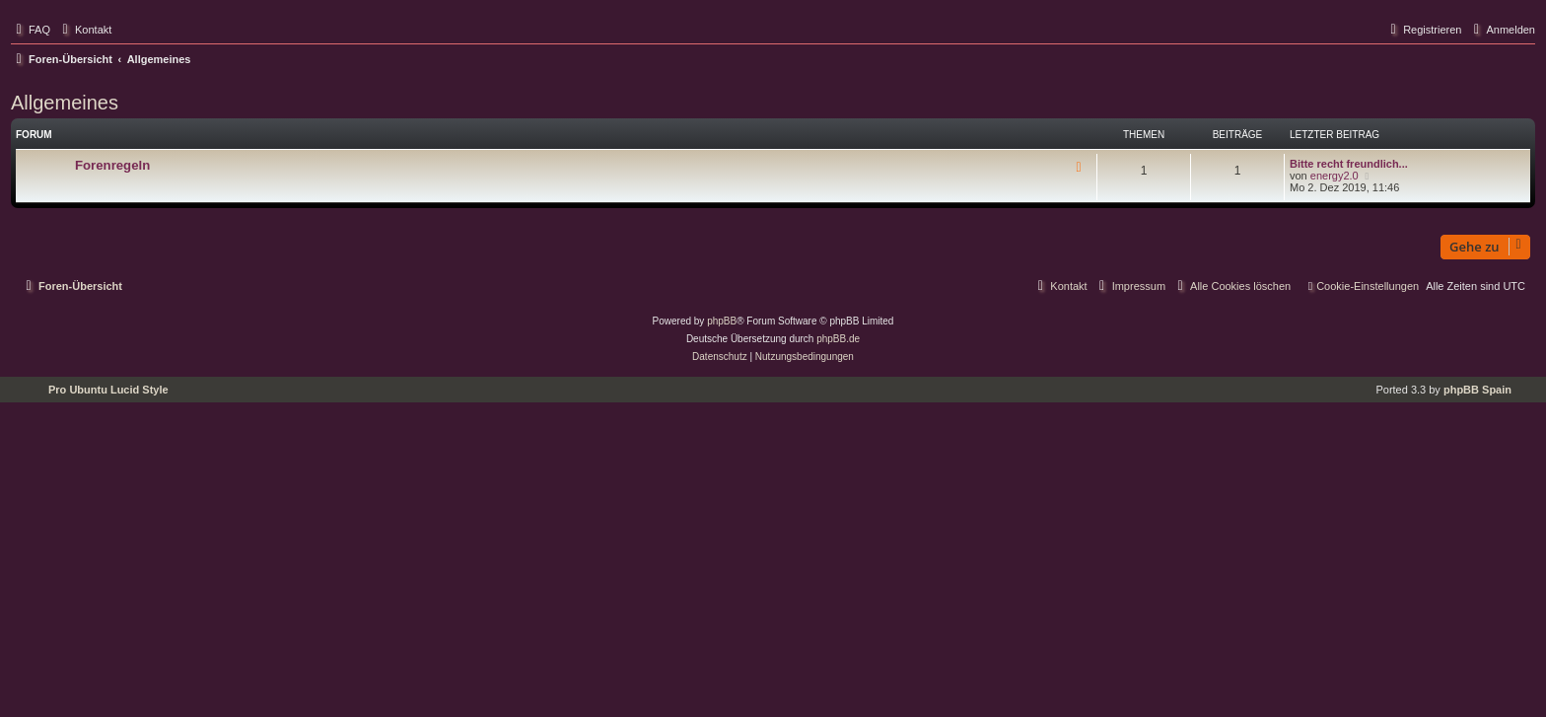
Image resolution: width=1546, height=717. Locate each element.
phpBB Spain (1477, 389)
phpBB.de (838, 338)
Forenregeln (112, 165)
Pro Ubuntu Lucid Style (108, 389)
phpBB (722, 321)
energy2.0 (1334, 175)
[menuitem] (30, 29)
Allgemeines (64, 102)
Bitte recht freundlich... (1349, 164)
